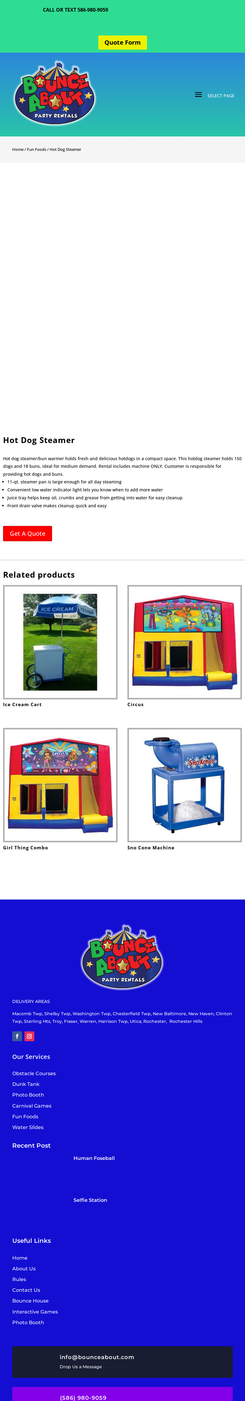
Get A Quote (27, 533)
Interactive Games (35, 1312)
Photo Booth (28, 1322)
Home (18, 149)
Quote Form (122, 42)
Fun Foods (36, 149)
